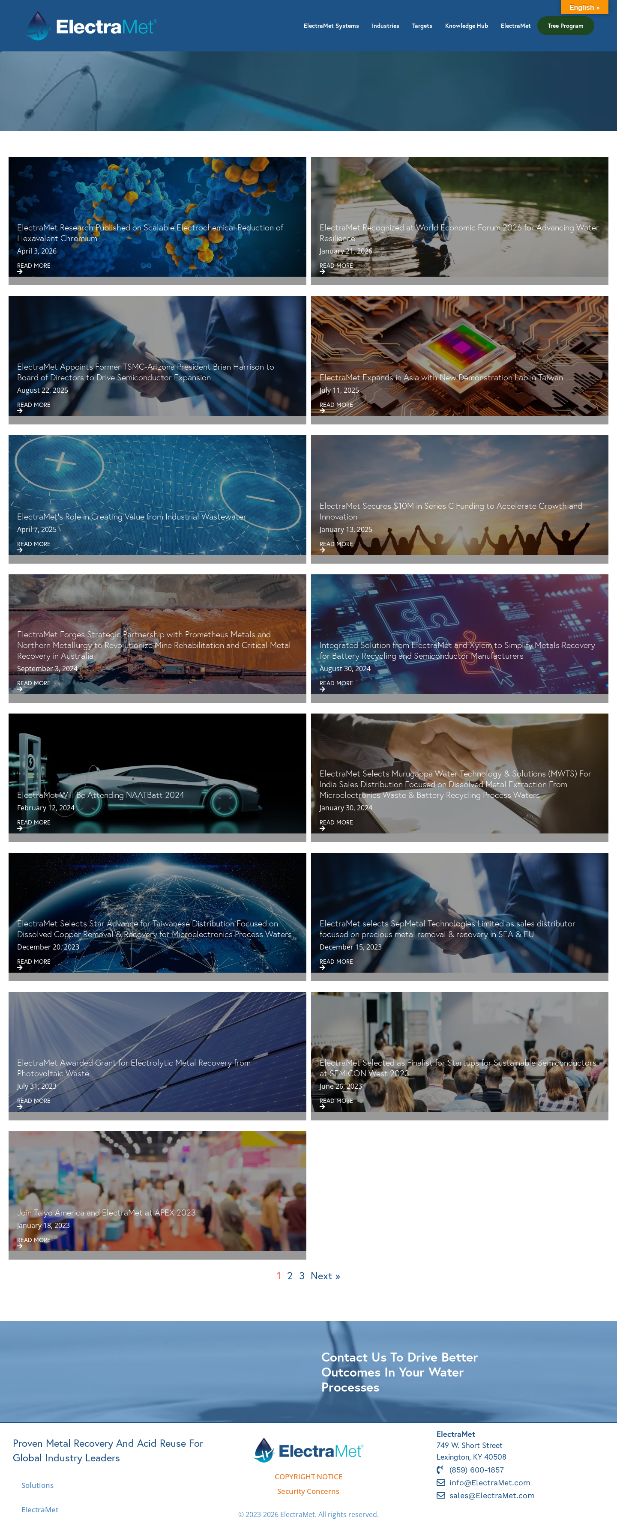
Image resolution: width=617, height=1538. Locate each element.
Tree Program (566, 26)
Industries (385, 26)
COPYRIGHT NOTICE (308, 1476)
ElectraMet (516, 26)
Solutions (37, 1485)
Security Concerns (308, 1491)
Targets (422, 26)
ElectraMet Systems (331, 26)
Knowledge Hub (466, 26)
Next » (325, 1275)
